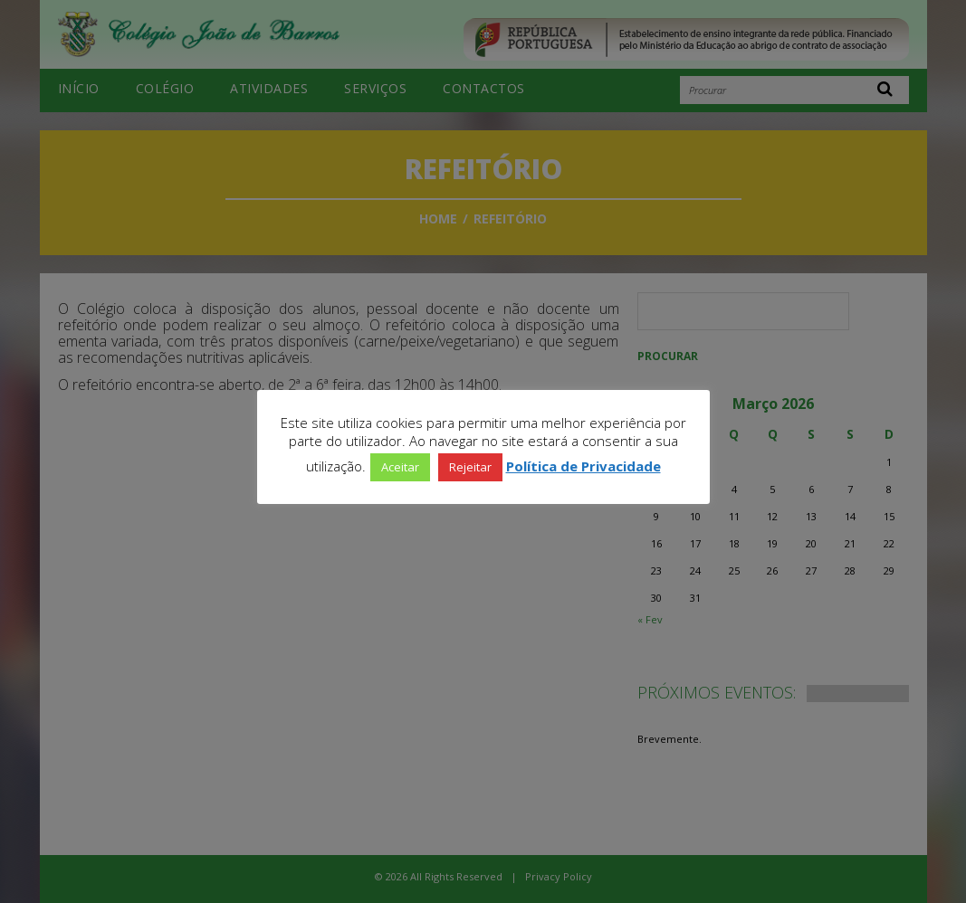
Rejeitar (470, 467)
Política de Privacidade (583, 466)
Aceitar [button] (400, 467)
